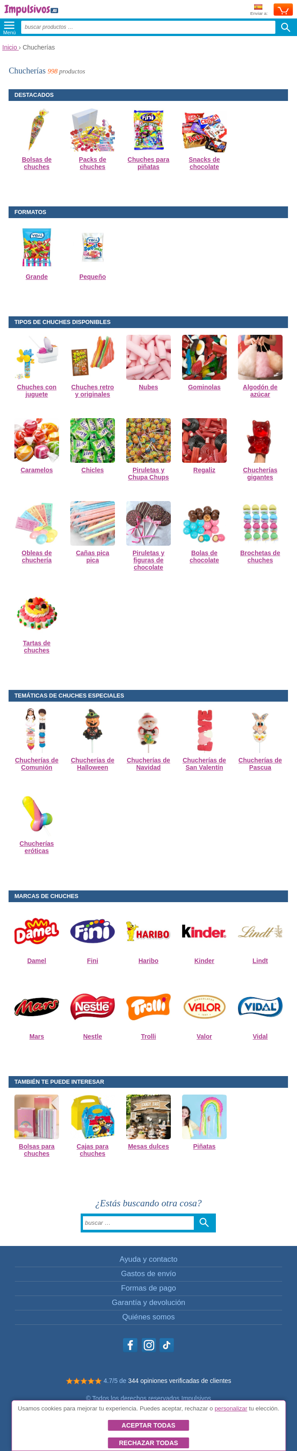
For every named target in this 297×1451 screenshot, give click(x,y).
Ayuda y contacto (148, 1259)
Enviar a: (259, 10)
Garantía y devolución (148, 1302)
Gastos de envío (148, 1273)
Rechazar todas (148, 1442)
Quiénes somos (148, 1317)
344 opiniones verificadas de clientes (179, 1380)
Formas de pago (148, 1288)
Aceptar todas (148, 1425)
